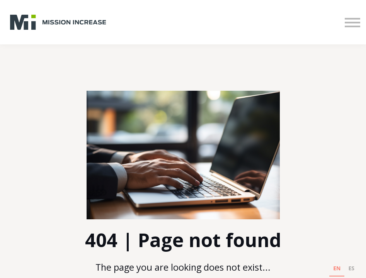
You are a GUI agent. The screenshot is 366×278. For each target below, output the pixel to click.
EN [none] (336, 268)
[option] (351, 269)
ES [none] (351, 268)
